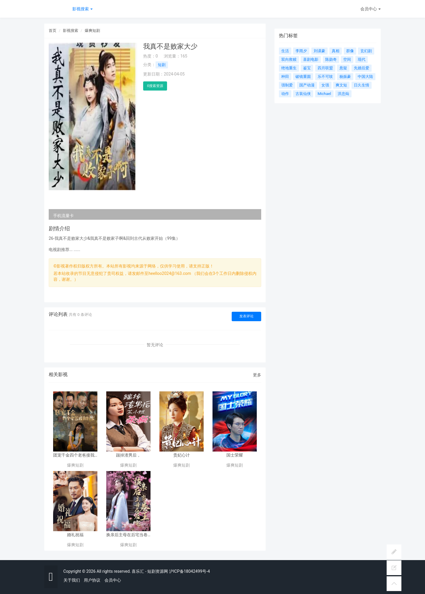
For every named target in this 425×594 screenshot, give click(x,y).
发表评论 (246, 316)
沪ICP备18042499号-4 (189, 571)
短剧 (162, 65)
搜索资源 (155, 86)
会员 (370, 8)
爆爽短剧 (92, 30)
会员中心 (112, 580)
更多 (257, 375)
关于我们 (71, 580)
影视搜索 (82, 8)
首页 (52, 30)
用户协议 (92, 580)
